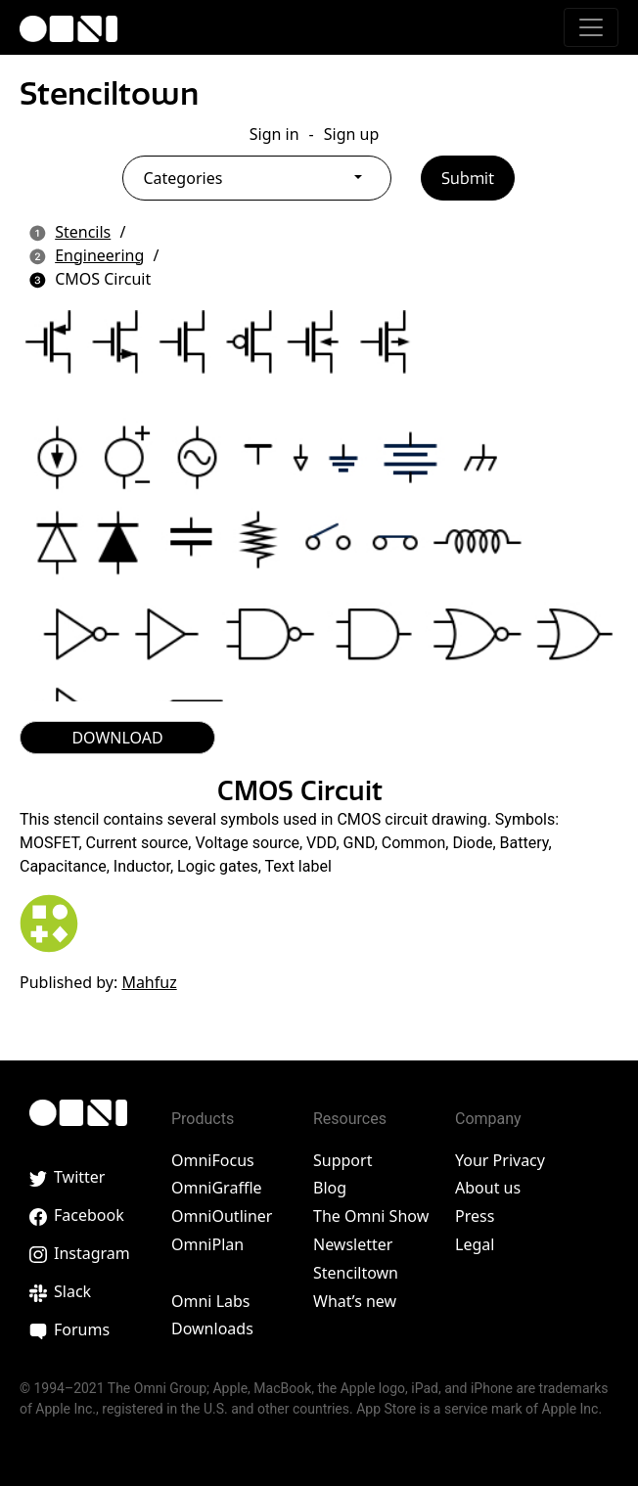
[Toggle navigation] (591, 27)
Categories (182, 178)
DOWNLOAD (116, 737)
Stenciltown (109, 93)
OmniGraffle (216, 1187)
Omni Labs (211, 1301)
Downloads (212, 1328)
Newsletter (352, 1244)
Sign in (274, 134)
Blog (329, 1187)
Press (474, 1216)
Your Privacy (500, 1160)
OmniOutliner (221, 1216)
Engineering (99, 255)
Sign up (352, 134)
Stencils (83, 232)
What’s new (354, 1301)
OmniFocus (212, 1160)
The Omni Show (371, 1216)
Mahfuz (148, 982)
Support (342, 1160)
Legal (474, 1244)
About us (488, 1187)
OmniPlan (207, 1244)
